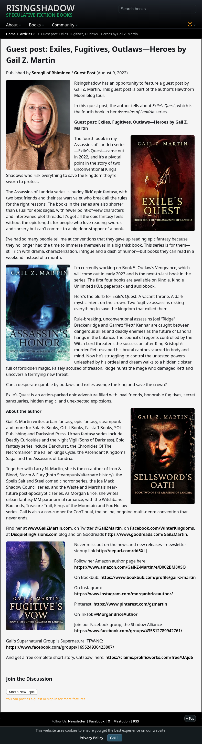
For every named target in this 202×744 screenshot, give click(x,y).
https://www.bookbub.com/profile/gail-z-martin (148, 577)
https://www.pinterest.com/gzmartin (130, 604)
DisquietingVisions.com (34, 534)
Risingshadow (40, 10)
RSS (136, 721)
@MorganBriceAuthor (115, 614)
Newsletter (77, 721)
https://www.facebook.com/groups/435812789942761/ (128, 631)
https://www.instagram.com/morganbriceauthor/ (123, 594)
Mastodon (122, 721)
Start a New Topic (22, 692)
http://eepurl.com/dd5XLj (121, 551)
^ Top (190, 718)
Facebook (96, 721)
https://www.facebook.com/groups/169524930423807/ (60, 647)
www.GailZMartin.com (50, 528)
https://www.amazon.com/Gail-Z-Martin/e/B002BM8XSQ (130, 567)
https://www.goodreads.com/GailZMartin (146, 534)
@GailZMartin (108, 528)
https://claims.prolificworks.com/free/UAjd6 (149, 657)
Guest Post (84, 73)
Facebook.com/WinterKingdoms (162, 528)
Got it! (115, 738)
